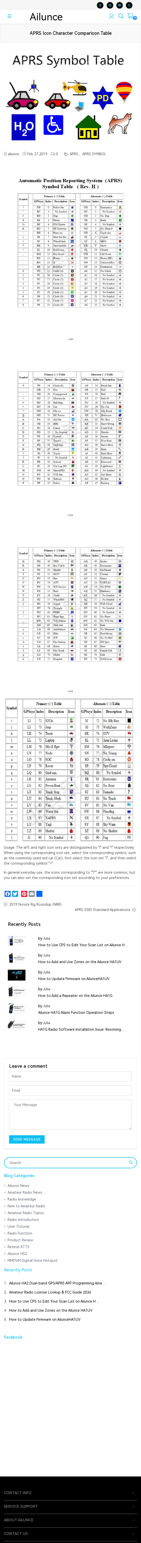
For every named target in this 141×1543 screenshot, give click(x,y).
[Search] (67, 1163)
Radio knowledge (22, 1199)
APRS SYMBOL (93, 154)
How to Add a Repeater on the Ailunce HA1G (75, 996)
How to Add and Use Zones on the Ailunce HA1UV (79, 962)
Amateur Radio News (25, 1192)
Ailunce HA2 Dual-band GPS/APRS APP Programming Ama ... (57, 1283)
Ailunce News (18, 1186)
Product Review (20, 1240)
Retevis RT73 (18, 1247)
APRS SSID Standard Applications (102, 910)
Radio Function (20, 1233)
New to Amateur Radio (26, 1206)
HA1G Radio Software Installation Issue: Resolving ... (81, 1029)
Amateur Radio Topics (26, 1213)
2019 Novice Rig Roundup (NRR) (35, 904)
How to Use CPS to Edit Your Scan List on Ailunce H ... (83, 945)
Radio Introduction (23, 1220)
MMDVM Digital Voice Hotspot (33, 1260)
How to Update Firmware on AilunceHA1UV (73, 979)
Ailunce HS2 (17, 1254)
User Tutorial (18, 1226)
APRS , (74, 154)
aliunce (11, 154)
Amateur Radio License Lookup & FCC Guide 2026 (50, 1292)
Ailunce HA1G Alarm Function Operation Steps (76, 1013)
